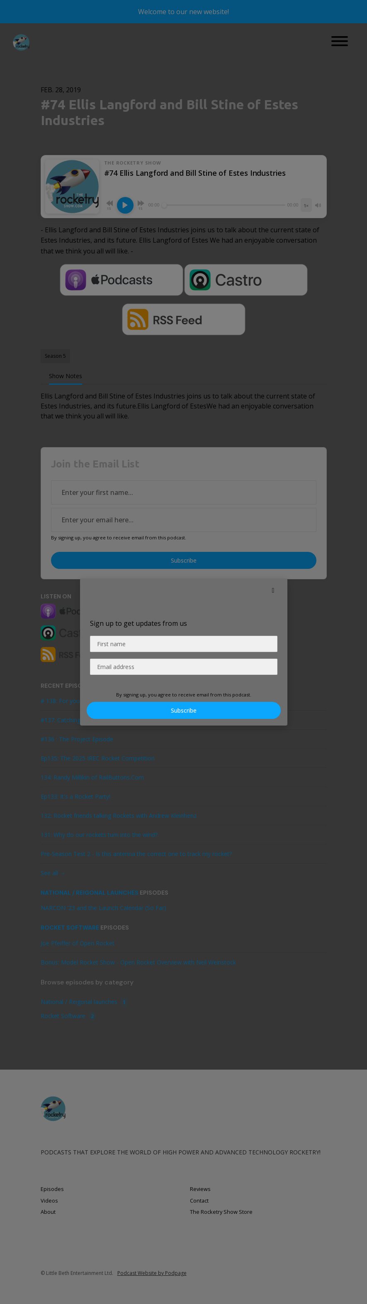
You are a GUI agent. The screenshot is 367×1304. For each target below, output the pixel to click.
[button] (273, 590)
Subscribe (184, 710)
